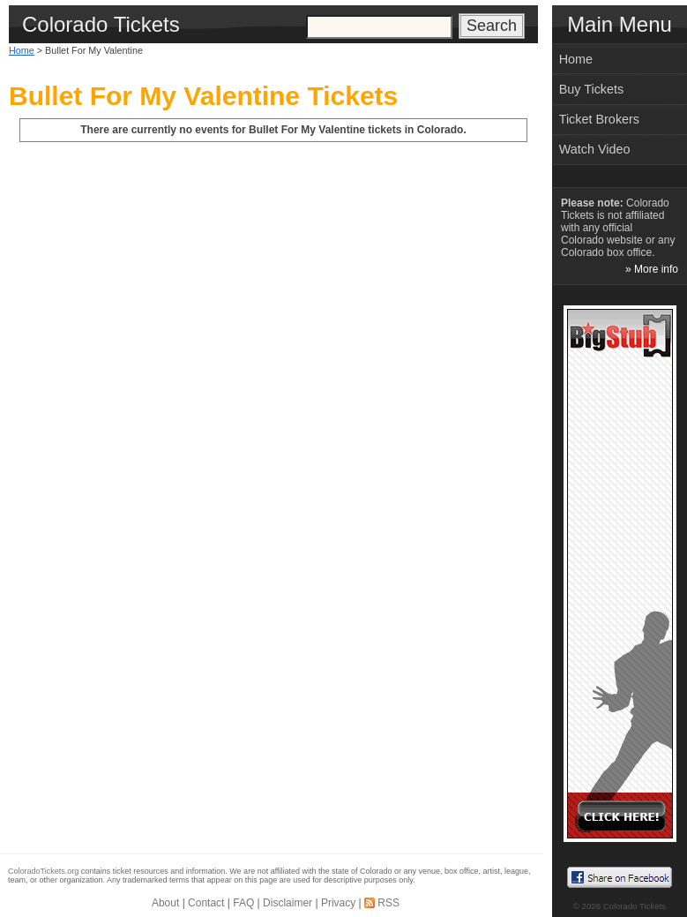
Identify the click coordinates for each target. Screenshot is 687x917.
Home (21, 50)
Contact (206, 903)
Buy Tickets (591, 89)
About (165, 903)
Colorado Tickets (634, 906)
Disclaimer (287, 903)
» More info (651, 269)
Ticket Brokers (599, 119)
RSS (388, 903)
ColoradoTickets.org (43, 871)
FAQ (243, 903)
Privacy (338, 903)
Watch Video (595, 149)
